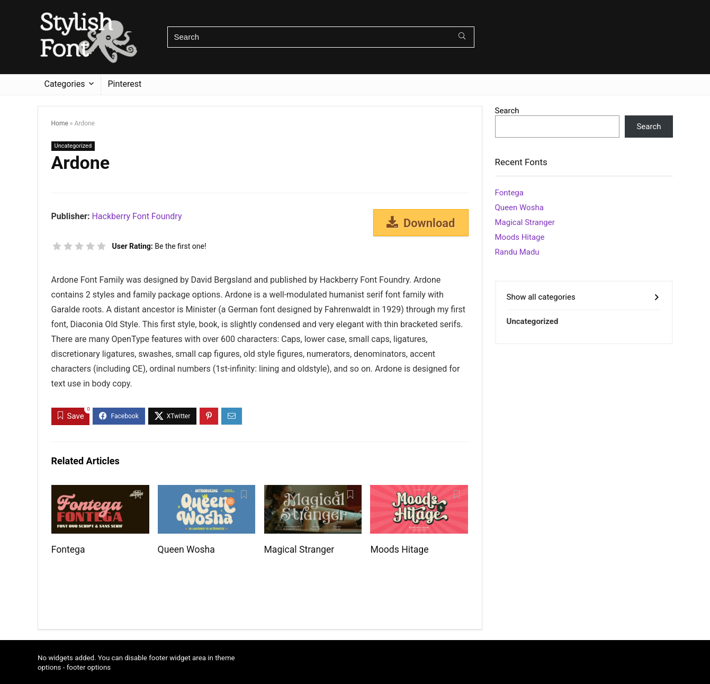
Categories (64, 84)
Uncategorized (73, 145)
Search (507, 110)
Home (59, 123)
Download (421, 223)
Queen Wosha (186, 549)
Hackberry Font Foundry (137, 216)
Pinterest (125, 84)
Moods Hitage (399, 549)
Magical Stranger (299, 549)
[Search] (462, 37)
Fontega (68, 549)
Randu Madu (517, 252)
